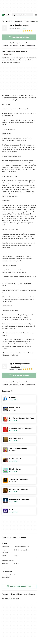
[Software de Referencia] (30, 21)
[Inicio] (3, 21)
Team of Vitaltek (8, 54)
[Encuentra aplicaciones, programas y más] (22, 14)
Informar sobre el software (19, 586)
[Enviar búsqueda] (13, 14)
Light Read (19, 25)
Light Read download (9, 598)
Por (14, 29)
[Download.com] (6, 15)
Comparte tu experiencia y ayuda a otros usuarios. (18, 45)
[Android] (8, 21)
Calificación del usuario (20, 31)
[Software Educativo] (17, 21)
